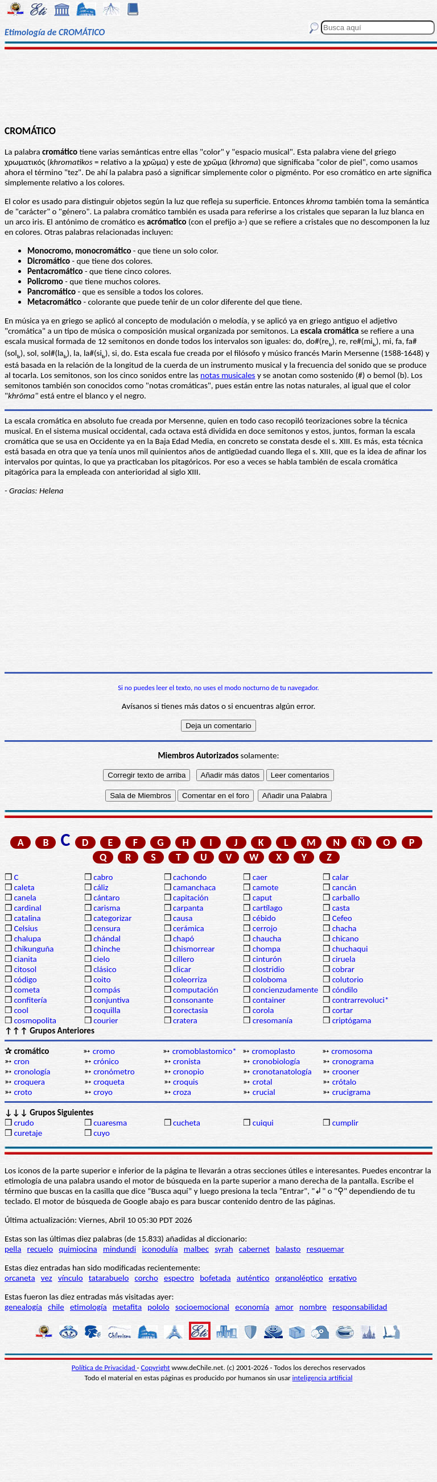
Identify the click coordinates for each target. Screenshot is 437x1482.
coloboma (270, 979)
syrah (224, 1249)
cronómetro (113, 1071)
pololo (158, 1307)
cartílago (268, 908)
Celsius (26, 928)
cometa (27, 990)
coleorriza (190, 979)
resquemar (325, 1249)
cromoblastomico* (204, 1051)
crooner (346, 1071)
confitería (30, 1000)
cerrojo (265, 928)
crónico (106, 1061)
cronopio (188, 1071)
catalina (27, 918)
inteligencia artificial (322, 1377)
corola (263, 1010)
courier (105, 1020)
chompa (267, 949)
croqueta (108, 1082)
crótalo (344, 1082)
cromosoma (351, 1051)
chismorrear (194, 949)
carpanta (188, 908)
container (269, 1000)
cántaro (106, 897)
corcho (146, 1278)
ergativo (343, 1278)
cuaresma (110, 1123)
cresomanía (272, 1020)
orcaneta (20, 1278)
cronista (186, 1061)
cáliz (100, 887)
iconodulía (160, 1249)
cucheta (186, 1123)
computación (195, 990)
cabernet (254, 1249)
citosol (25, 969)
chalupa (27, 938)
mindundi (119, 1249)
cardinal (27, 908)
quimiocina (78, 1249)
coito (101, 979)
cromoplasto (273, 1051)
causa (182, 918)
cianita (25, 959)
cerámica (188, 928)
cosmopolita (35, 1020)
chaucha (267, 938)
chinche (106, 949)
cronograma (353, 1061)
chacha (344, 928)
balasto (287, 1249)
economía (252, 1307)
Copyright (155, 1367)
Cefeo (342, 918)
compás (106, 990)
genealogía (23, 1307)
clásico (104, 969)
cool (21, 1010)
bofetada (215, 1278)
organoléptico (299, 1278)
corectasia (190, 1010)
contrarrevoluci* (360, 1000)
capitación (190, 897)
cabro (103, 877)
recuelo (40, 1249)
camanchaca (194, 887)
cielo (101, 959)
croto (23, 1092)
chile (56, 1307)
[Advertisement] (218, 86)
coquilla (106, 1010)
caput (262, 897)
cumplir (345, 1123)
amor (284, 1307)
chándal (107, 938)
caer (260, 877)
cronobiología (276, 1061)
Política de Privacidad (104, 1367)
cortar (342, 1010)
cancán (344, 887)
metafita (127, 1307)
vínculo (70, 1278)
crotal (263, 1082)
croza (182, 1092)
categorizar (112, 918)
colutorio (348, 979)
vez (46, 1278)
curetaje (28, 1133)
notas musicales (227, 375)
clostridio (269, 969)
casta (341, 908)
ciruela (344, 959)
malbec (196, 1249)
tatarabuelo (109, 1278)
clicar (182, 969)
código (25, 979)
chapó (183, 938)
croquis (185, 1082)
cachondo (190, 877)
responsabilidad (359, 1307)
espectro (179, 1278)
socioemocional (202, 1307)
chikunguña (33, 949)
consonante (193, 1000)
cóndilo (345, 990)
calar (340, 877)
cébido (264, 918)
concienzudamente (285, 990)
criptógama (352, 1020)
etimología (88, 1307)
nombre (313, 1307)
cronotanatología (282, 1071)
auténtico (253, 1278)
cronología (32, 1071)
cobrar (343, 969)
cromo (104, 1051)
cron (21, 1061)
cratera (185, 1020)
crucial (264, 1092)
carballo (346, 897)
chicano (345, 938)
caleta (24, 887)
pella (13, 1249)
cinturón (267, 959)
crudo (24, 1123)
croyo (103, 1092)
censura (107, 928)
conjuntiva (111, 1000)
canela (25, 897)
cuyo (101, 1133)
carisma (106, 908)
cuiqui (263, 1123)
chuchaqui (350, 949)
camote (266, 887)
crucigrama (351, 1092)
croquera (29, 1082)
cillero (183, 959)
